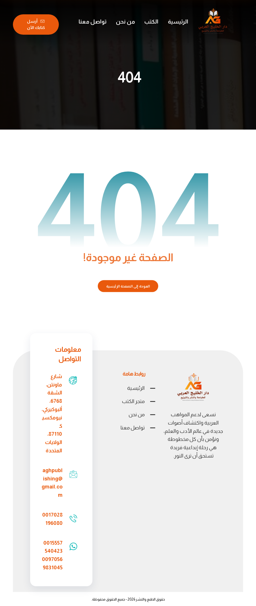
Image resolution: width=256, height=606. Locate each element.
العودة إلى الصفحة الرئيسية (128, 286)
